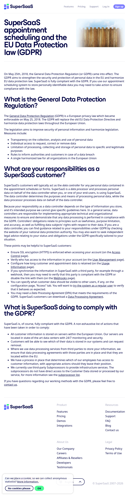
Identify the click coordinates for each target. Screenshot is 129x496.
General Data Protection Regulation (31, 116)
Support (94, 6)
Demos (61, 421)
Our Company (65, 449)
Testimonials (65, 467)
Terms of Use (113, 453)
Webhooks (60, 278)
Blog (108, 425)
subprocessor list (69, 375)
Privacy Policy (113, 449)
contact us (10, 384)
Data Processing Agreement (85, 297)
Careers (62, 453)
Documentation (115, 411)
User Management (104, 259)
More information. (28, 481)
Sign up (119, 6)
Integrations (64, 425)
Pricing (81, 6)
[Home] (18, 7)
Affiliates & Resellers (69, 458)
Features (69, 6)
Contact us (112, 430)
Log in (106, 6)
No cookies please (19, 488)
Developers (64, 462)
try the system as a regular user (93, 285)
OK (39, 488)
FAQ (107, 421)
